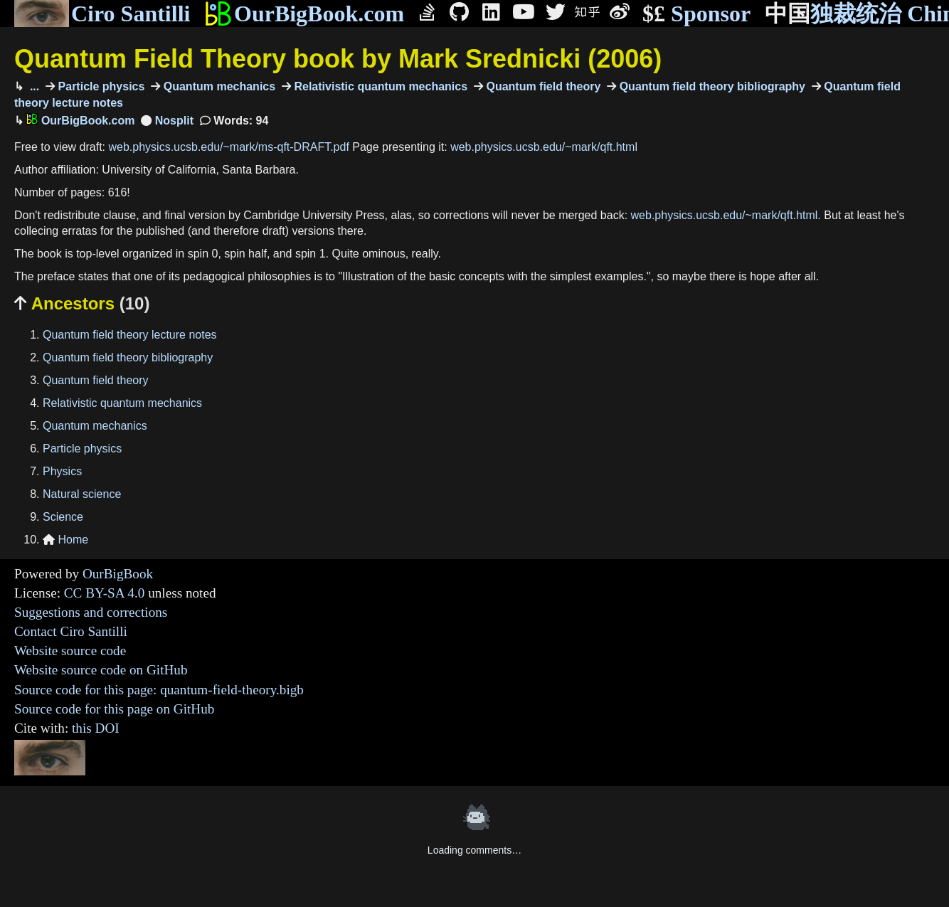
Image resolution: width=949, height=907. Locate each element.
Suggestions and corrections (90, 612)
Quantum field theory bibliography (710, 86)
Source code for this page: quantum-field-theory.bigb (159, 689)
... (32, 86)
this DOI (96, 728)
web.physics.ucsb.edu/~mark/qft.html (543, 147)
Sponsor (696, 14)
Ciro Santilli (102, 13)
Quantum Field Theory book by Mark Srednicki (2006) (338, 58)
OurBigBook (118, 573)
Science (63, 517)
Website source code (70, 650)
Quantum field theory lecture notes (130, 335)
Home (65, 540)
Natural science (82, 494)
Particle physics (99, 86)
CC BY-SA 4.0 (104, 592)
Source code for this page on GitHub (114, 708)
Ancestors (81, 303)
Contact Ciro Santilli (70, 631)
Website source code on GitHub (101, 669)
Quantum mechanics (217, 86)
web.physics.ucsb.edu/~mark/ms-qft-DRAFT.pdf (229, 147)
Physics (62, 471)
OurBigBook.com (304, 13)
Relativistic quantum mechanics (379, 86)
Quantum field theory (541, 86)
